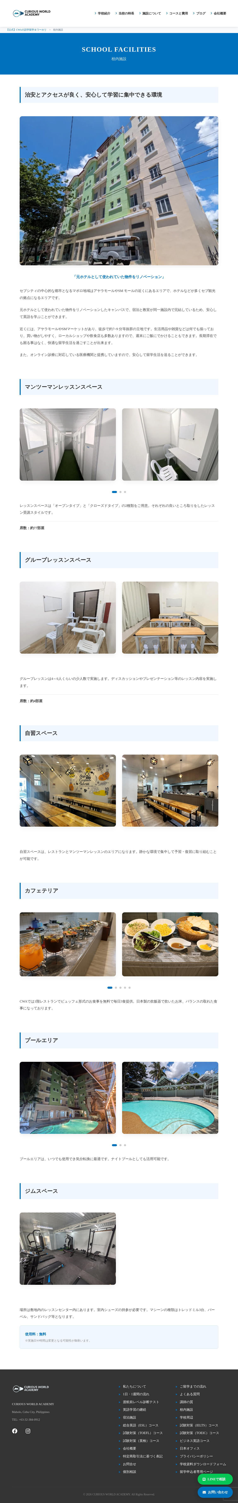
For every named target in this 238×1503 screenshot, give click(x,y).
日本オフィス (190, 1448)
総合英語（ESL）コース (141, 1425)
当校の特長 (126, 13)
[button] (114, 492)
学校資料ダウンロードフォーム (203, 1464)
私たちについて (134, 1386)
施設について (151, 13)
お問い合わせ (215, 1492)
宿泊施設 (129, 1417)
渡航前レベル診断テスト (141, 1402)
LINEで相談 (214, 1479)
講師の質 (186, 1402)
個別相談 (129, 1471)
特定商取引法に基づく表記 (143, 1456)
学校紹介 (104, 13)
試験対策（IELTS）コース (199, 1425)
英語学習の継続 (134, 1409)
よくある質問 (190, 1394)
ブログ (201, 13)
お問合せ (129, 1464)
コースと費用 (178, 13)
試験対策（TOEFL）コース (143, 1433)
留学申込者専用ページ (196, 1471)
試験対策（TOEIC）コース (199, 1433)
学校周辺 (186, 1417)
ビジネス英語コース (195, 1441)
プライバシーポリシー (196, 1456)
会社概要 (220, 13)
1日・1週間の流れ (136, 1394)
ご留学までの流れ (193, 1386)
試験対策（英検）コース (141, 1441)
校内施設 (186, 1409)
